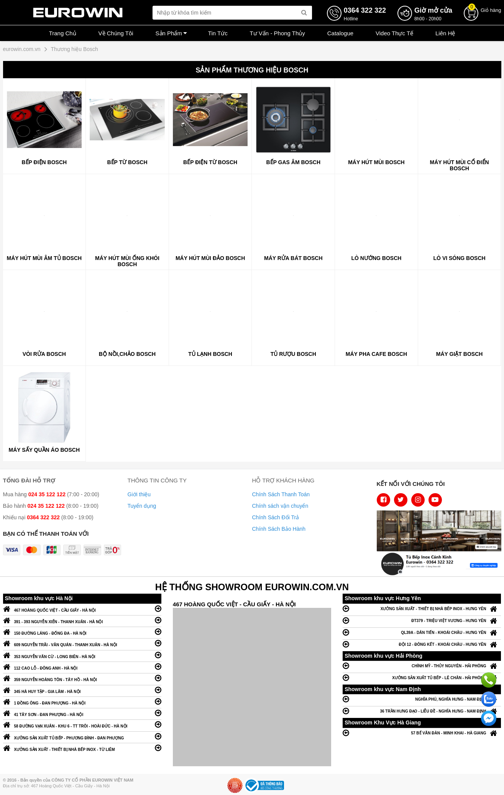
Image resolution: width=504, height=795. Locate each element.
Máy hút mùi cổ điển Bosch (459, 165)
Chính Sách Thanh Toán (281, 494)
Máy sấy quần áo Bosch (44, 450)
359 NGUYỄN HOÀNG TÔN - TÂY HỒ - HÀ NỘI (82, 677)
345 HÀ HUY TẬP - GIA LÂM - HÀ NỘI (82, 689)
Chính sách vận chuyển (280, 506)
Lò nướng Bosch (376, 258)
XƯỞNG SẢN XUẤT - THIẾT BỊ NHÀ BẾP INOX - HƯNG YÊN (422, 608)
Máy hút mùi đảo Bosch (210, 258)
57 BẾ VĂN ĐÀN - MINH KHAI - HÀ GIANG (422, 732)
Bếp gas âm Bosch (293, 162)
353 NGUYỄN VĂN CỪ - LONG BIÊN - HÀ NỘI (82, 654)
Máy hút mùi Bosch (376, 162)
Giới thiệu (139, 494)
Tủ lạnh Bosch (210, 354)
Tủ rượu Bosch (293, 354)
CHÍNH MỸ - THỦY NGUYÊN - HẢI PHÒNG (422, 665)
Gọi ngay (488, 680)
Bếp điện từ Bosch (210, 162)
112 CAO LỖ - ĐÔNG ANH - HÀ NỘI (82, 666)
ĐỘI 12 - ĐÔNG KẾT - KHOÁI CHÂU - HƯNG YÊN (422, 644)
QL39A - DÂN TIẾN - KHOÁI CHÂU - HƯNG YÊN (422, 632)
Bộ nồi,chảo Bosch (127, 354)
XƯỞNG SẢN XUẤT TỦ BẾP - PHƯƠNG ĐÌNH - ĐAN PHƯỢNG (82, 736)
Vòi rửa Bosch (44, 354)
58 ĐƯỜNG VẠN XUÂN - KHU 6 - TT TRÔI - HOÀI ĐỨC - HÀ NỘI (82, 724)
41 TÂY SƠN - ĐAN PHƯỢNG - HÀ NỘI (82, 712)
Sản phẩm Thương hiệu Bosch (251, 70)
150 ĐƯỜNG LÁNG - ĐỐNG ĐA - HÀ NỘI (82, 631)
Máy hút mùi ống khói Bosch (127, 261)
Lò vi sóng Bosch (459, 258)
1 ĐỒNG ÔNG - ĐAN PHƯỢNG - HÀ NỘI (82, 701)
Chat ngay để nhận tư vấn (488, 718)
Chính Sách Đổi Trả (275, 517)
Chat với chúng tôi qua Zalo (488, 699)
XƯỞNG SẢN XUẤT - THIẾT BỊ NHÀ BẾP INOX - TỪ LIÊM (82, 747)
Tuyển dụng (142, 506)
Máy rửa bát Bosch (293, 258)
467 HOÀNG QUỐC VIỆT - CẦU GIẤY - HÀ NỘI (82, 608)
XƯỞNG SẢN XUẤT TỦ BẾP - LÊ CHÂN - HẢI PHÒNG (422, 677)
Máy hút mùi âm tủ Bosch (44, 258)
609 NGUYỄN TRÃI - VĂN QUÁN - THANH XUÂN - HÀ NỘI (82, 643)
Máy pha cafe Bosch (376, 354)
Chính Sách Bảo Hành (279, 529)
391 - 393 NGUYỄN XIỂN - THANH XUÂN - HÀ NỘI (82, 620)
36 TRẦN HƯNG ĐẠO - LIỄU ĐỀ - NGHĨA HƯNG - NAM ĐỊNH (422, 710)
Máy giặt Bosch (459, 354)
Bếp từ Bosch (127, 162)
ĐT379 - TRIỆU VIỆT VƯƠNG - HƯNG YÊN (422, 620)
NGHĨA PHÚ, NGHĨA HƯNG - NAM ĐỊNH (422, 699)
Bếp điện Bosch (44, 162)
